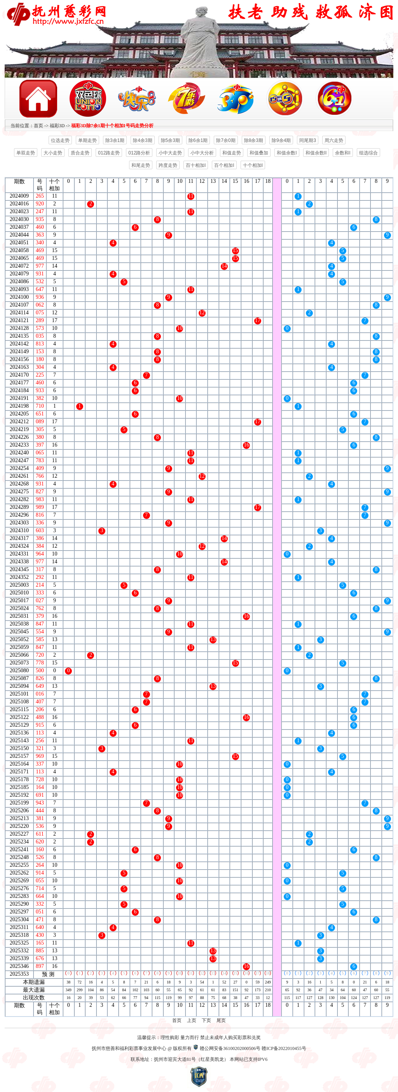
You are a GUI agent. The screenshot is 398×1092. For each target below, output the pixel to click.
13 (213, 973)
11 (191, 973)
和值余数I (287, 153)
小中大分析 (202, 153)
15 (235, 973)
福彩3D (57, 125)
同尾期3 (307, 140)
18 (268, 973)
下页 (206, 1020)
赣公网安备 (211, 1048)
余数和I (342, 153)
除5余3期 (170, 140)
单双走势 (25, 153)
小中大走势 (170, 153)
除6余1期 (198, 140)
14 (224, 973)
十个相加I (253, 165)
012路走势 (109, 153)
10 (180, 973)
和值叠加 (259, 153)
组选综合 (368, 153)
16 (246, 973)
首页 (38, 125)
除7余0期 (225, 140)
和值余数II (316, 153)
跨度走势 (168, 165)
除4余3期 (142, 140)
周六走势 (334, 140)
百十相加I (196, 165)
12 (202, 973)
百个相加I (224, 165)
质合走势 (80, 153)
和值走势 (231, 153)
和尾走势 (140, 165)
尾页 (221, 1020)
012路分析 (139, 153)
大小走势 (53, 153)
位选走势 (60, 140)
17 (258, 973)
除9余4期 (281, 140)
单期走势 (87, 140)
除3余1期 (114, 140)
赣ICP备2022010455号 (284, 1048)
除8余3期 (253, 140)
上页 (191, 1020)
